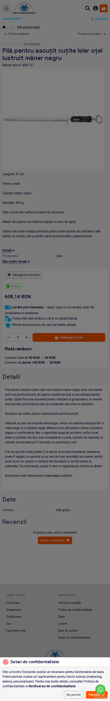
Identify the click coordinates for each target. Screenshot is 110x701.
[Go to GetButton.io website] (100, 697)
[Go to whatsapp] (100, 689)
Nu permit (74, 695)
